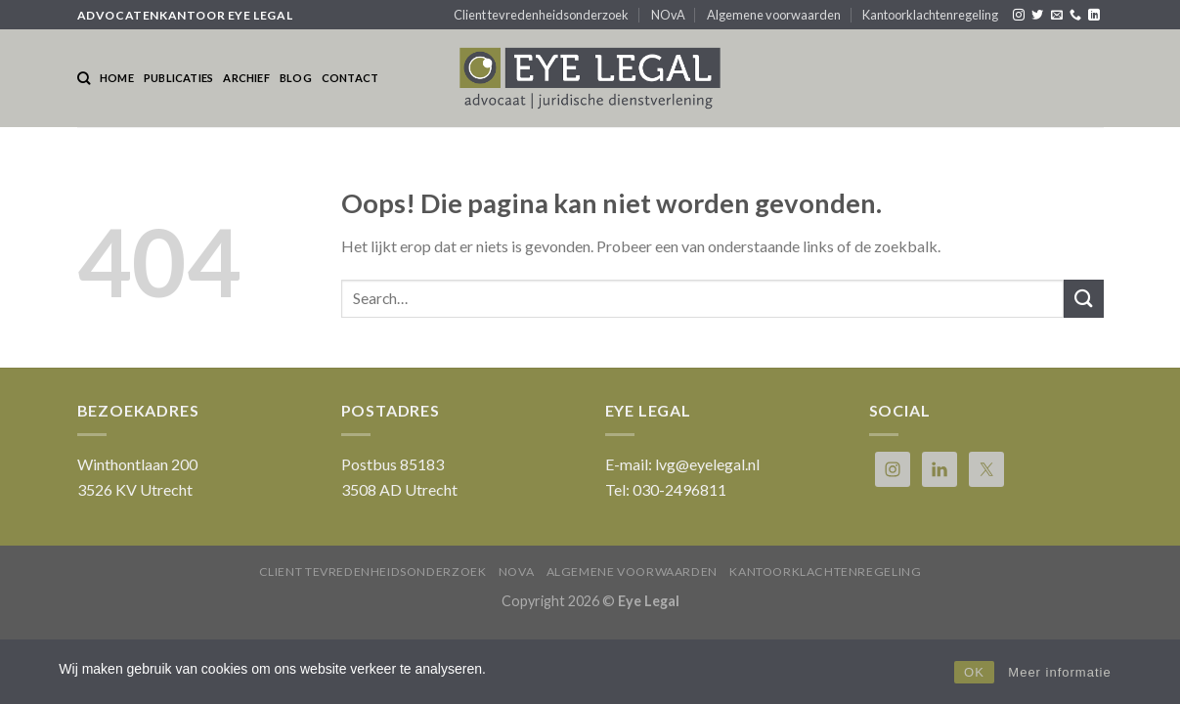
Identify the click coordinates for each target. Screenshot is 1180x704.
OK (974, 672)
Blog (296, 77)
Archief (246, 77)
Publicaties (178, 77)
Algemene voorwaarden (774, 14)
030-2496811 (679, 489)
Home (117, 77)
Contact (350, 77)
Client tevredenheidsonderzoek (541, 14)
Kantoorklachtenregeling (930, 14)
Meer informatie (1059, 672)
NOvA (668, 14)
